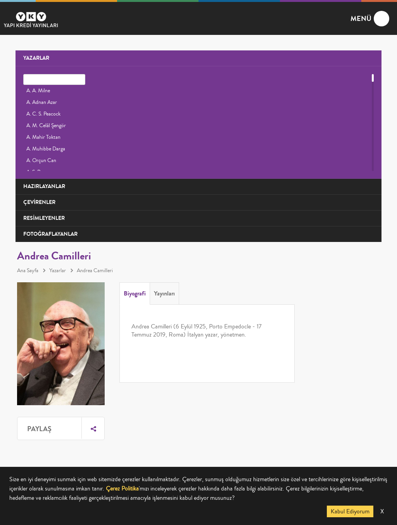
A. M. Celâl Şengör (46, 126)
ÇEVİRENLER (39, 202)
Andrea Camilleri (95, 271)
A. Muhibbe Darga (45, 149)
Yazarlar (57, 271)
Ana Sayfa (27, 271)
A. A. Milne (38, 91)
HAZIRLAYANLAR (44, 186)
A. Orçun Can (41, 160)
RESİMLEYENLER (44, 218)
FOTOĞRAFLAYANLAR (50, 234)
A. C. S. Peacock (43, 114)
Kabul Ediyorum (350, 511)
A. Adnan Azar (41, 102)
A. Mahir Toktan (43, 137)
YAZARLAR (36, 58)
